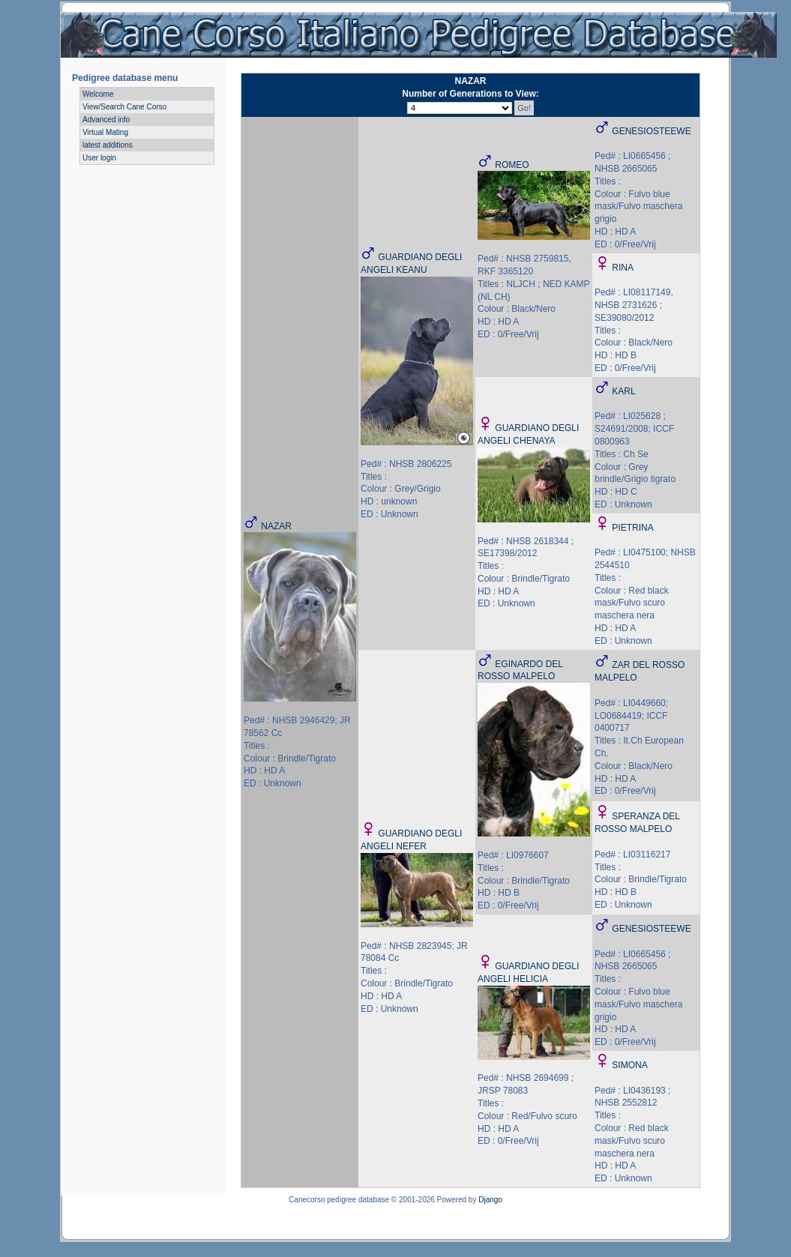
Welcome (98, 94)
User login (99, 158)
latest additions (107, 145)
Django (490, 1200)
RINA (623, 267)
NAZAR (276, 526)
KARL (623, 391)
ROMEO (512, 165)
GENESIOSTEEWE (651, 131)
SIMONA (629, 1065)
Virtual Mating (105, 132)
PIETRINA (632, 527)
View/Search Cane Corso (124, 107)
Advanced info (106, 119)
